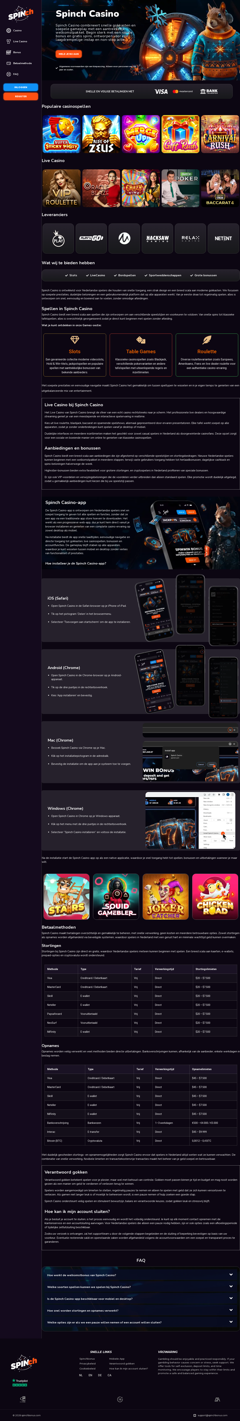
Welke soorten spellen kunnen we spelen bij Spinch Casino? (89, 1287)
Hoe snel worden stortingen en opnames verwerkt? (82, 1311)
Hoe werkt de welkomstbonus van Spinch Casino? (81, 1275)
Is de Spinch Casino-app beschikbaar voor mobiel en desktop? (90, 1299)
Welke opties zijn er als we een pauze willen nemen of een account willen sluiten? (104, 1323)
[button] (141, 1274)
